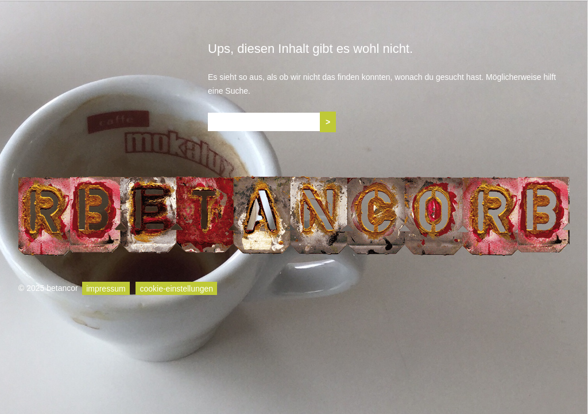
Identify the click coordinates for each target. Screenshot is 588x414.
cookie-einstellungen (176, 288)
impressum (105, 288)
